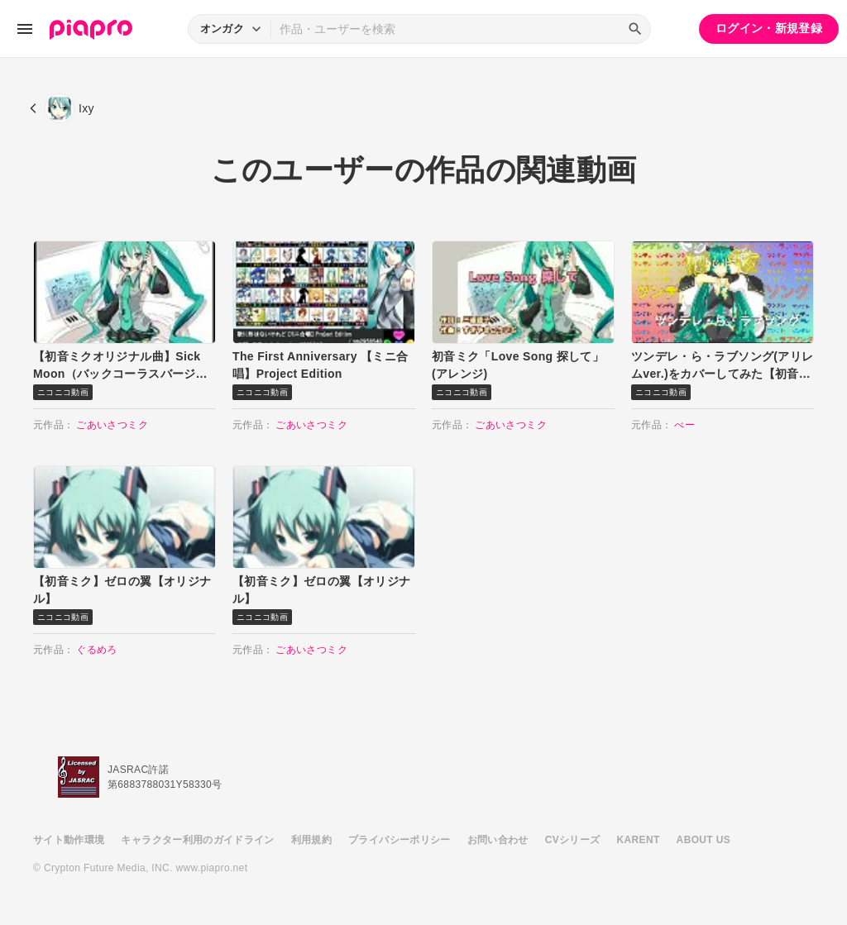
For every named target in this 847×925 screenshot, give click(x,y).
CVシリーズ (573, 840)
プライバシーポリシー (399, 840)
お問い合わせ (498, 840)
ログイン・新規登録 (768, 28)
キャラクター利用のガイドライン (197, 840)
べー (684, 425)
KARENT (638, 840)
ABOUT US (703, 840)
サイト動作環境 (68, 840)
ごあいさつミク (111, 425)
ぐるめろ (96, 650)
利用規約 (311, 840)
